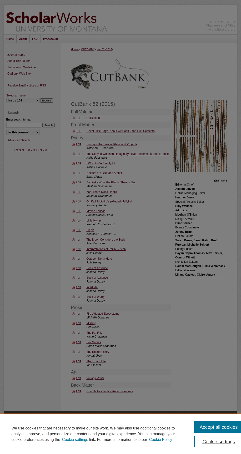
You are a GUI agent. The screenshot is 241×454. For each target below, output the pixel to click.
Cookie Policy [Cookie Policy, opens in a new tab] (160, 440)
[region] (120, 434)
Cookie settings (75, 440)
